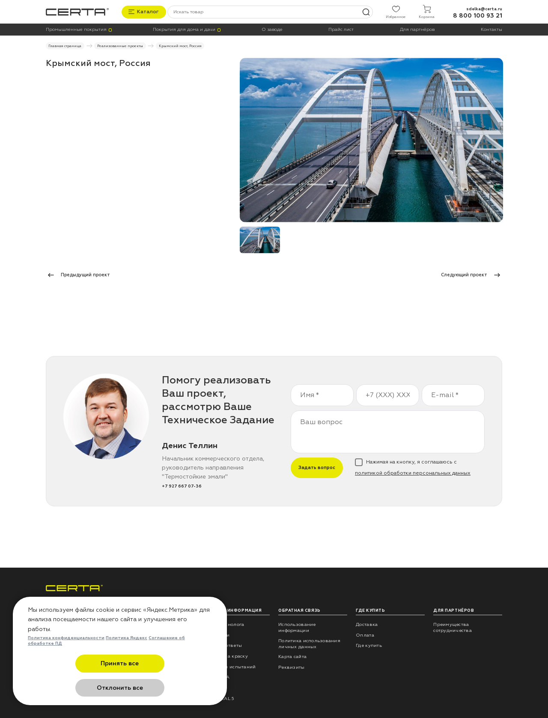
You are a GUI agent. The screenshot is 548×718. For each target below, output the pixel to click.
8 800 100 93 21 (477, 15)
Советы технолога (222, 624)
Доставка (367, 624)
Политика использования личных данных (309, 643)
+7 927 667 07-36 (182, 485)
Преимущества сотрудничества (452, 627)
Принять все (78, 687)
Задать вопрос (316, 467)
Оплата (365, 634)
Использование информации (297, 627)
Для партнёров (417, 29)
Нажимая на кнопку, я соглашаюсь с (413, 467)
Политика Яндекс (126, 662)
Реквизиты (291, 667)
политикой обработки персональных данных (413, 473)
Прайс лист (341, 29)
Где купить (369, 645)
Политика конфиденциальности (66, 662)
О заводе (272, 29)
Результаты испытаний (228, 666)
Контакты (491, 29)
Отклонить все (162, 687)
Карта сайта (292, 656)
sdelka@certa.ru (484, 8)
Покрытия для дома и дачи (184, 29)
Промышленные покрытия (76, 29)
